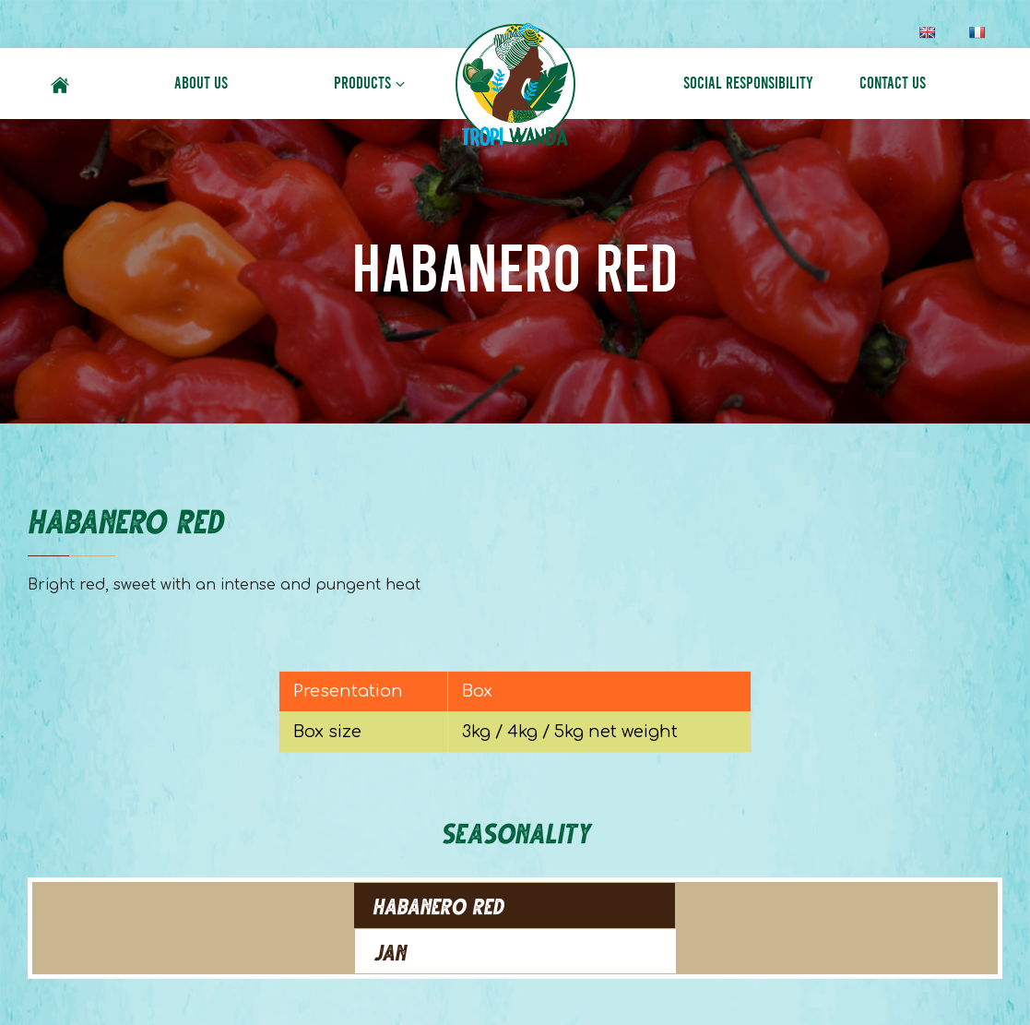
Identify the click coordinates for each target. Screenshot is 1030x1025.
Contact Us (892, 83)
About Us (201, 83)
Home (60, 82)
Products (362, 83)
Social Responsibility (748, 83)
